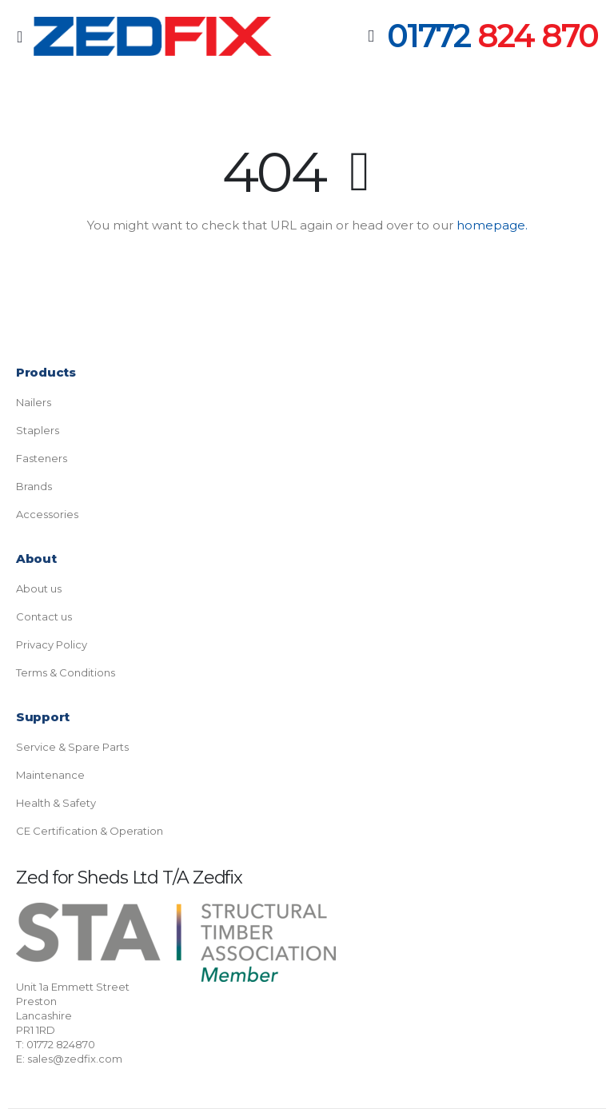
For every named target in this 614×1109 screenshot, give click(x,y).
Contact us (44, 616)
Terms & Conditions (65, 672)
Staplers (37, 430)
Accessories (47, 514)
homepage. (492, 225)
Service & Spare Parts (72, 746)
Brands (34, 486)
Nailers (33, 402)
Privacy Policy (51, 644)
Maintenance (50, 774)
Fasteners (41, 458)
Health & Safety (56, 802)
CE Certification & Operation (89, 830)
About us (39, 588)
